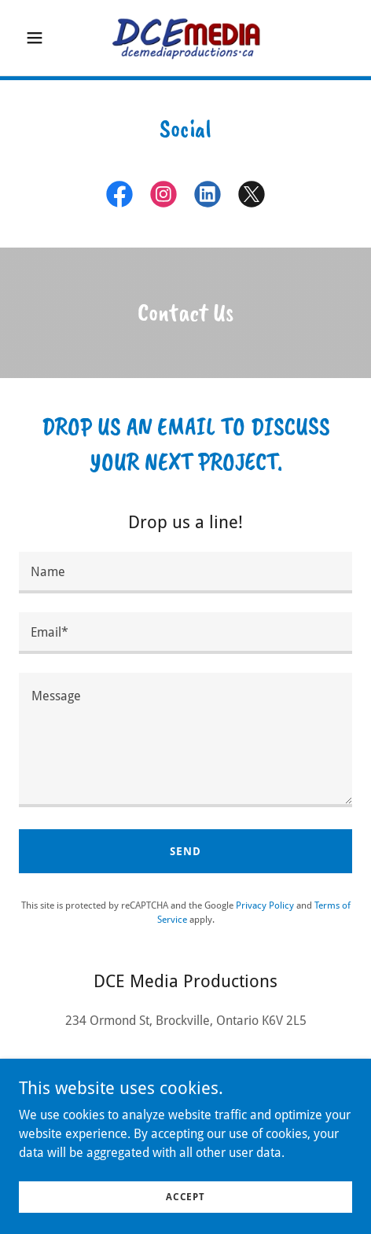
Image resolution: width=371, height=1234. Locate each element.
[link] (185, 37)
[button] (44, 37)
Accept (185, 1196)
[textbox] (185, 572)
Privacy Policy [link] (265, 905)
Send (185, 851)
